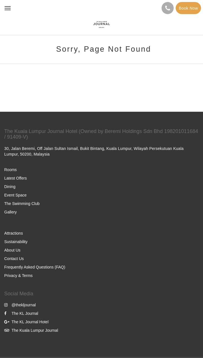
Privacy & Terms (18, 275)
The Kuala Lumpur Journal (31, 330)
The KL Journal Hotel (26, 322)
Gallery (10, 212)
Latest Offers (15, 178)
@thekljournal (20, 305)
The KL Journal (21, 313)
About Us (12, 250)
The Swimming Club (21, 203)
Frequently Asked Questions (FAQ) (34, 267)
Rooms (10, 169)
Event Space (15, 195)
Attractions (13, 233)
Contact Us (14, 258)
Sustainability (16, 241)
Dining (10, 186)
